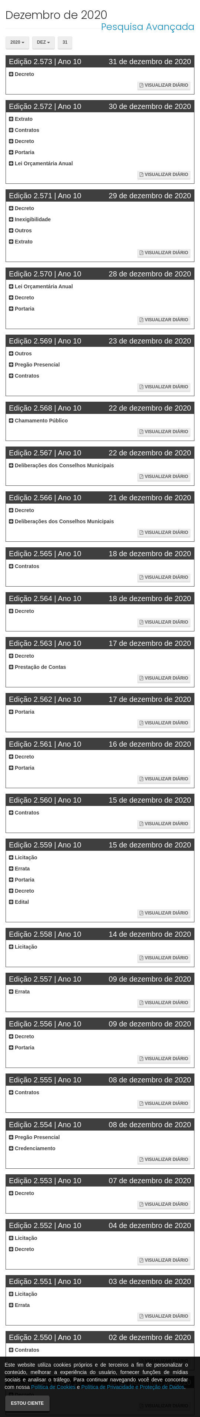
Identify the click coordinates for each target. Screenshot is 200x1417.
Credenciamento (32, 1148)
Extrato (21, 119)
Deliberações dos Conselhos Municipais (61, 465)
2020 (17, 42)
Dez (43, 42)
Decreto (21, 74)
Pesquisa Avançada (147, 26)
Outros (20, 230)
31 (65, 42)
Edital (19, 902)
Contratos (24, 130)
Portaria (21, 152)
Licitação (23, 857)
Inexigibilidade (30, 219)
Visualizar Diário (164, 85)
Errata (19, 869)
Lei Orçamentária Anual (41, 163)
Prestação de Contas (37, 667)
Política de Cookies (53, 1387)
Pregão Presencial (34, 365)
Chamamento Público (38, 421)
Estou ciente (27, 1403)
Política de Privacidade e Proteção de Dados (132, 1387)
